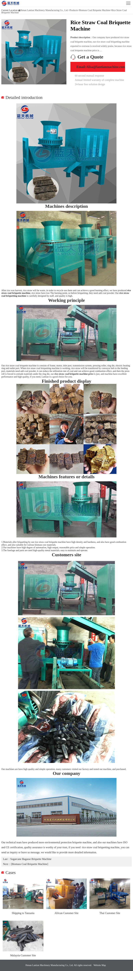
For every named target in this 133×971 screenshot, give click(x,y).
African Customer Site (66, 913)
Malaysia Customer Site (23, 955)
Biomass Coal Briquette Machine (94, 10)
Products (74, 10)
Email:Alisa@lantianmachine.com (100, 67)
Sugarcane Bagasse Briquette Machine (31, 859)
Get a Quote (90, 57)
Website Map (99, 965)
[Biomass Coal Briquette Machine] (29, 864)
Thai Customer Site (109, 913)
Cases (11, 872)
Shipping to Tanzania (23, 913)
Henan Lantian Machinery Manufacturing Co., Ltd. (44, 10)
